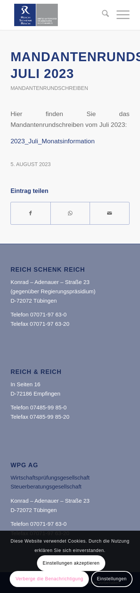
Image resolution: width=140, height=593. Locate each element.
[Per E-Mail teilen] (109, 213)
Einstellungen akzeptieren (71, 563)
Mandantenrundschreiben (49, 88)
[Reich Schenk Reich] (58, 15)
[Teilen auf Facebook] (30, 213)
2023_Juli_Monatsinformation (52, 141)
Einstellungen (112, 578)
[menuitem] (101, 15)
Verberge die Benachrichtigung (50, 578)
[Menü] (119, 15)
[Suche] (101, 15)
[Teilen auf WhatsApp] (70, 213)
